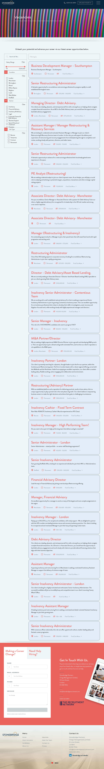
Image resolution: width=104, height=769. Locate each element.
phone (9, 687)
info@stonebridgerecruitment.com (70, 697)
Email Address (13, 677)
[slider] (6, 66)
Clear (23, 62)
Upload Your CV (85, 3)
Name (9, 668)
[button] (98, 3)
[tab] (15, 658)
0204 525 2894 (64, 704)
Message (10, 696)
